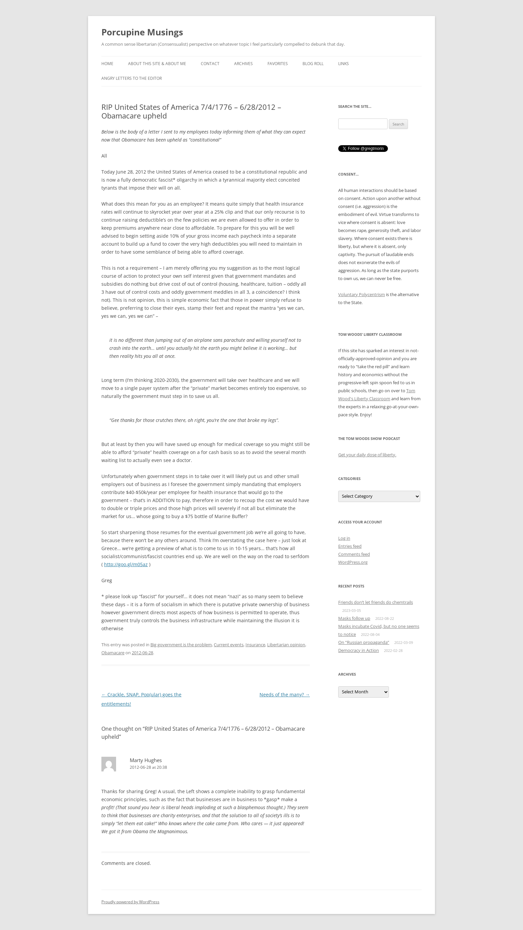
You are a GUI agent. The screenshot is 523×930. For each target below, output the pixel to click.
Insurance (255, 645)
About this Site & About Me (157, 63)
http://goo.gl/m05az (126, 564)
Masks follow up (354, 618)
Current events (228, 645)
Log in (344, 538)
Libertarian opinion (286, 645)
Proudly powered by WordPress (130, 902)
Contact (210, 63)
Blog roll (313, 63)
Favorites (278, 63)
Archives (243, 63)
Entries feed (350, 546)
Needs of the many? (284, 694)
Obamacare (112, 653)
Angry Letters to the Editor (131, 78)
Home (107, 63)
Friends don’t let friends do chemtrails (375, 602)
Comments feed (354, 554)
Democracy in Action (358, 650)
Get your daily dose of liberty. (367, 455)
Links (343, 63)
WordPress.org (353, 562)
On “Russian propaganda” (363, 642)
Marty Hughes (146, 760)
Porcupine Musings (142, 32)
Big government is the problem (181, 645)
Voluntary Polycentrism (361, 294)
